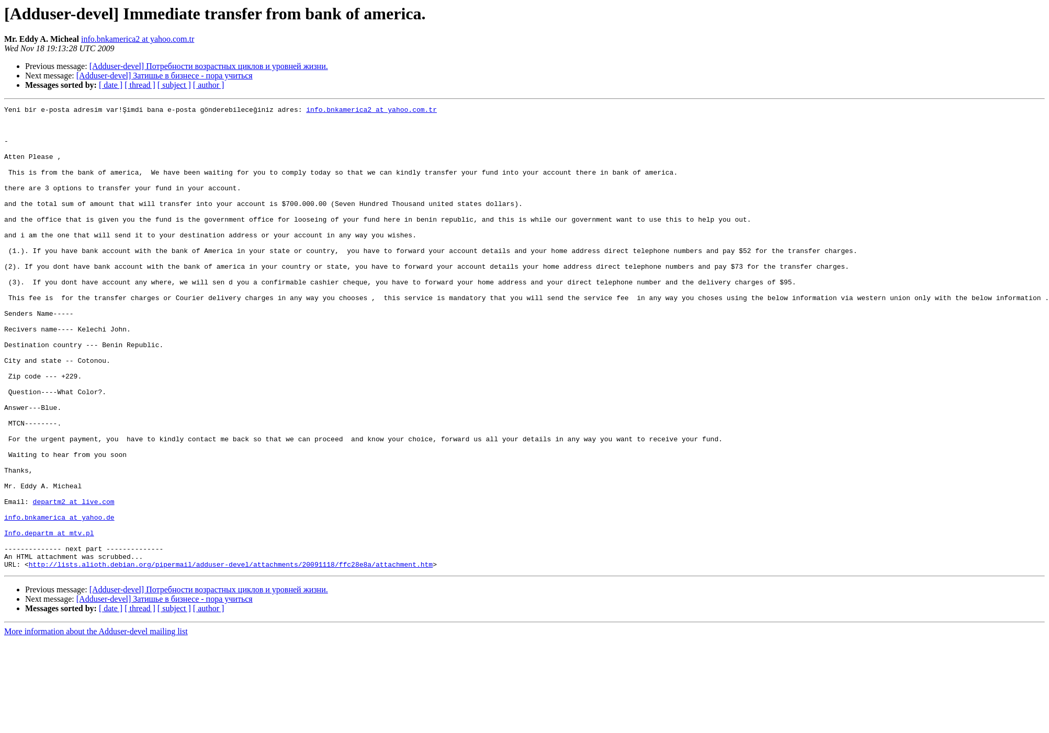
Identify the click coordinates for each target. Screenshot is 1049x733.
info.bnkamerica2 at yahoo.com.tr (137, 39)
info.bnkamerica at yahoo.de (59, 600)
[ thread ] (140, 85)
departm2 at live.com (74, 581)
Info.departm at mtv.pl (49, 619)
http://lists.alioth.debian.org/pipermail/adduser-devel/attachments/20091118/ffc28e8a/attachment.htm (231, 656)
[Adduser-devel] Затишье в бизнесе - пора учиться (164, 75)
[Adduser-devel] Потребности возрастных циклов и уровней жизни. (208, 66)
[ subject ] (174, 85)
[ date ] (110, 85)
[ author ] (208, 85)
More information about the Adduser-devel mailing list (96, 723)
